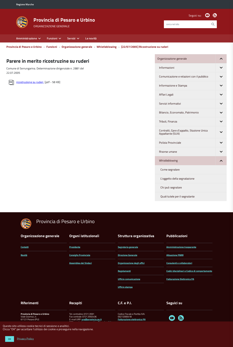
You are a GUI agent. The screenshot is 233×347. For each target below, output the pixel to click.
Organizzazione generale (77, 47)
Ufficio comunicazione (129, 279)
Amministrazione (26, 38)
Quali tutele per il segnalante (177, 196)
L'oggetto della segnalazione (177, 178)
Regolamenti (124, 271)
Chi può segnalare (171, 187)
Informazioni (193, 67)
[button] (221, 58)
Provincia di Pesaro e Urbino (64, 19)
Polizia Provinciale (193, 142)
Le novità (90, 38)
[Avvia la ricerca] (213, 24)
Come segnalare (170, 169)
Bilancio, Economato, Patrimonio (193, 112)
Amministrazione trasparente (181, 247)
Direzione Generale (127, 255)
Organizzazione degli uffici (131, 263)
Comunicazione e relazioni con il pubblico (193, 76)
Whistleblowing (107, 47)
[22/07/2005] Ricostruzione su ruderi (144, 47)
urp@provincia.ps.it (92, 319)
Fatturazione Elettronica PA (180, 279)
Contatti (25, 247)
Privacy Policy (25, 338)
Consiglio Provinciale (79, 255)
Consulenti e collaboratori (179, 263)
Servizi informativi (193, 103)
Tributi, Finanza (193, 121)
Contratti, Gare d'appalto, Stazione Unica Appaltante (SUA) (193, 132)
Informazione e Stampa (193, 85)
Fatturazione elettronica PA (132, 319)
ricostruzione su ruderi (30, 82)
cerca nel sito (172, 24)
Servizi (71, 38)
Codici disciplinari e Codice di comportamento (189, 271)
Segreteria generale (128, 247)
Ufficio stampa (125, 287)
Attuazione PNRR (175, 255)
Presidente (74, 247)
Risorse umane (193, 151)
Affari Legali (193, 94)
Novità (24, 255)
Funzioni (52, 38)
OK (9, 339)
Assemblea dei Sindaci (80, 263)
